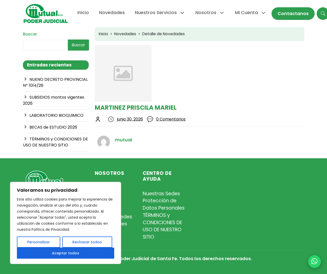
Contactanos (293, 14)
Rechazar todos (87, 242)
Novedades (125, 33)
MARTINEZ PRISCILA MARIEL (135, 107)
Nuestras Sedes (161, 193)
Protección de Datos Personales (164, 204)
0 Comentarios (171, 119)
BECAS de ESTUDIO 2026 (53, 127)
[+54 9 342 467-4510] (314, 261)
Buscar (30, 34)
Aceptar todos (65, 253)
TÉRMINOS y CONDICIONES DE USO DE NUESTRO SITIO (55, 142)
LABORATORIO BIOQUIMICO (56, 115)
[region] (65, 223)
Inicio (103, 33)
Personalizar (38, 242)
